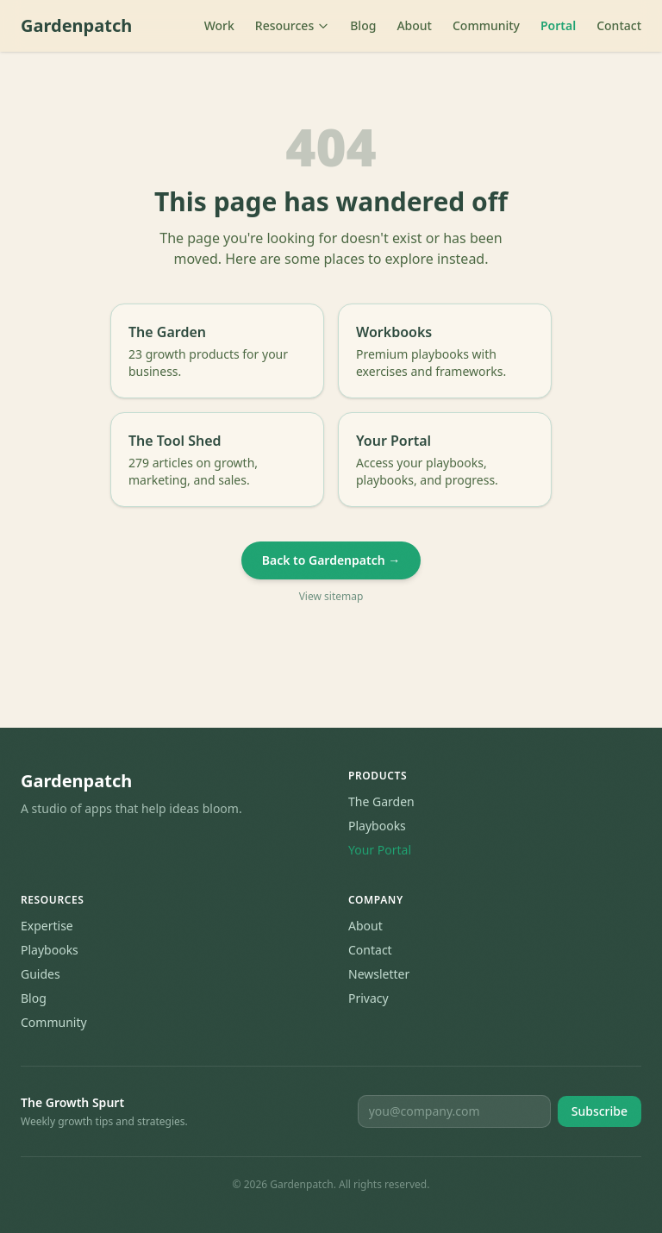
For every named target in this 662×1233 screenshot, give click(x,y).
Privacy (368, 998)
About (414, 25)
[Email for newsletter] (454, 1111)
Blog (363, 25)
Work (219, 25)
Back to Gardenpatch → (331, 560)
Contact (618, 25)
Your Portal (379, 850)
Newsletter (378, 974)
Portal (558, 25)
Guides (40, 974)
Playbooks (377, 825)
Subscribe (599, 1111)
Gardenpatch (76, 25)
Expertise (47, 925)
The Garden (381, 801)
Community (486, 25)
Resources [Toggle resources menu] (292, 25)
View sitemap (331, 597)
